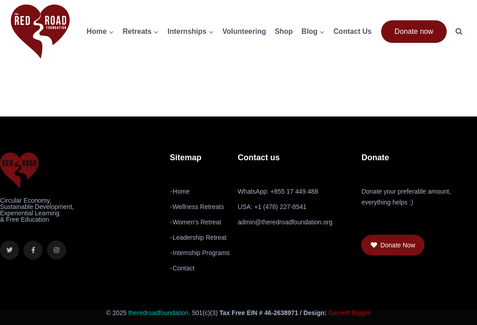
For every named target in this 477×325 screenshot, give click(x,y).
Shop (284, 31)
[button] (393, 245)
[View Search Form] (459, 31)
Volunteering (244, 31)
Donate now (414, 31)
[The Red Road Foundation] (40, 32)
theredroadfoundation (158, 312)
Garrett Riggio (349, 312)
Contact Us (353, 31)
